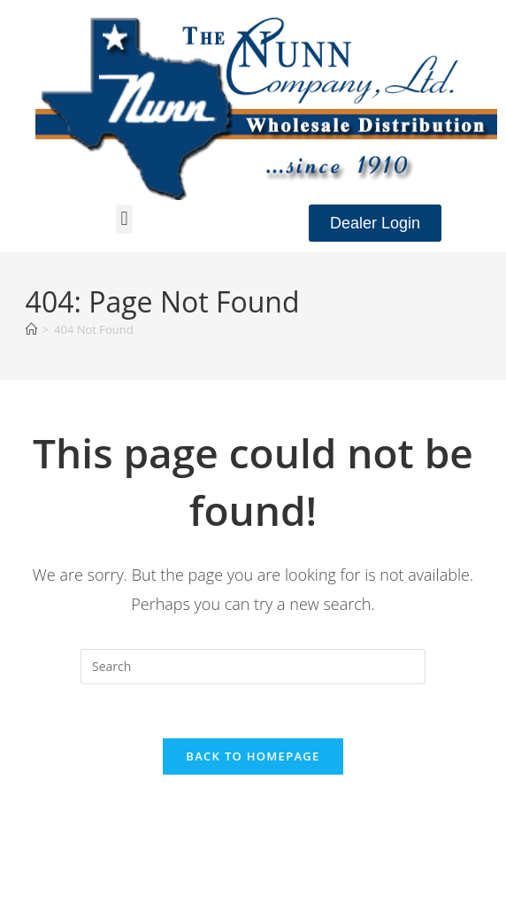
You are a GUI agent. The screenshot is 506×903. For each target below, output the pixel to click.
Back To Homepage (252, 756)
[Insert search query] (253, 666)
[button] (124, 219)
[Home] (31, 329)
